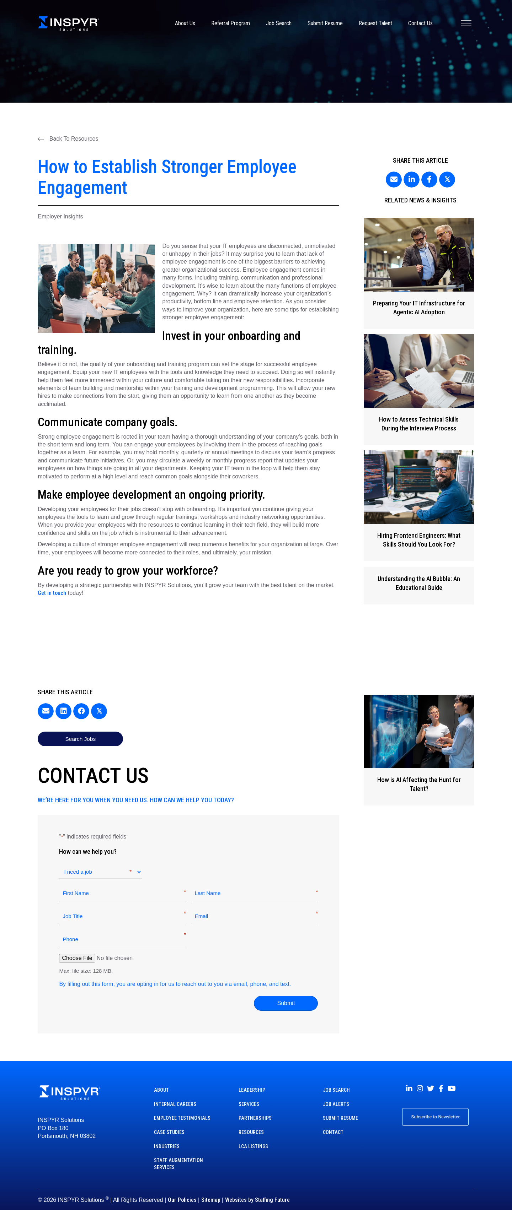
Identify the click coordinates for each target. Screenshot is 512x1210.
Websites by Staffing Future (257, 1193)
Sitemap (210, 1193)
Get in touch (52, 593)
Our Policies (182, 1193)
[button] (68, 138)
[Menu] (466, 23)
